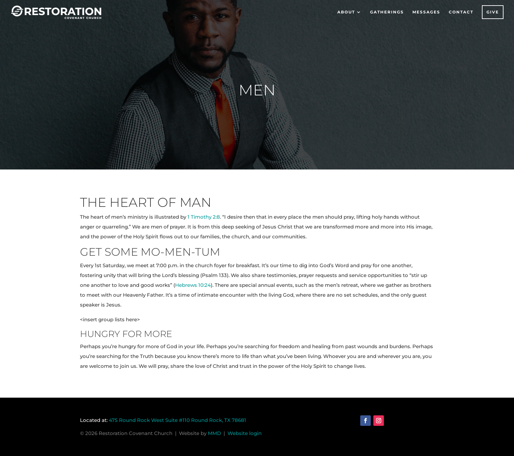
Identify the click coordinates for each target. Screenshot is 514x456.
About (346, 12)
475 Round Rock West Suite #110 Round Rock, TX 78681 (177, 420)
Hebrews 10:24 (193, 285)
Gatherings (387, 12)
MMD (216, 433)
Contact (461, 12)
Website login (244, 433)
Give (492, 12)
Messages (426, 12)
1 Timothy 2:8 (204, 217)
